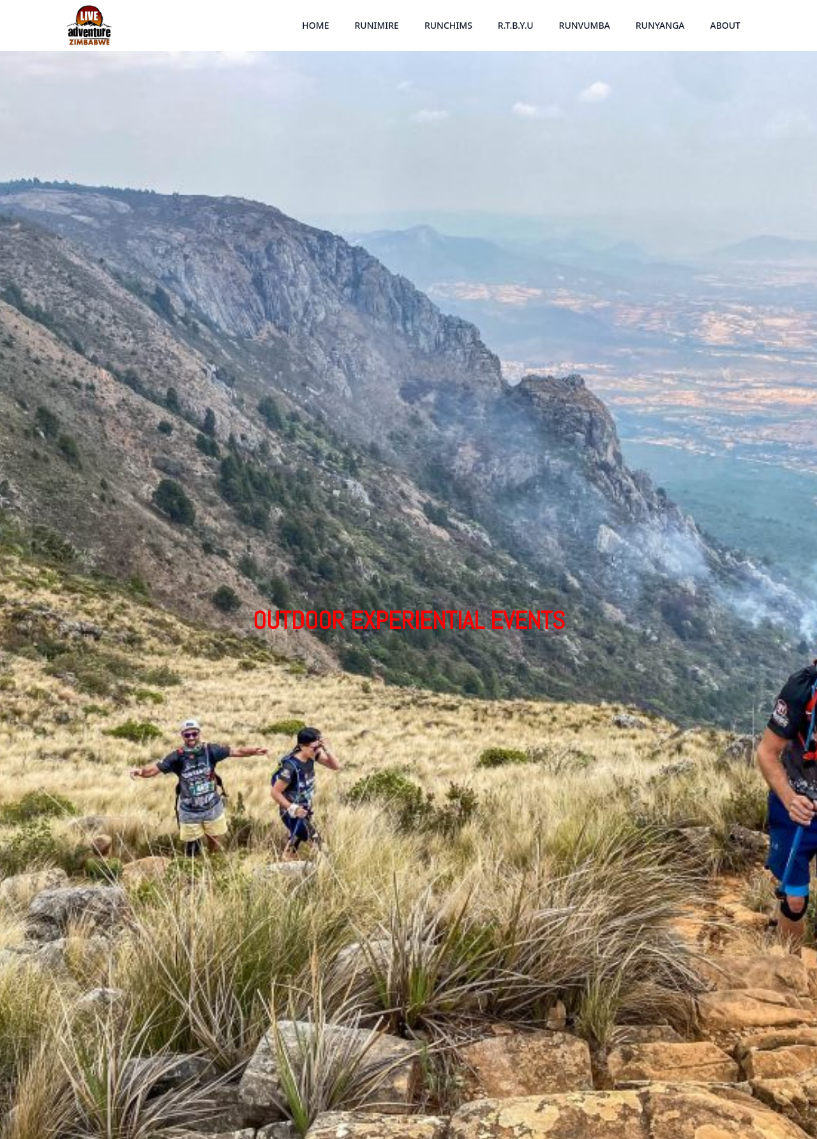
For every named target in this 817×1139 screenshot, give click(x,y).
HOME (315, 25)
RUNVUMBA (584, 25)
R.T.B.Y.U (516, 25)
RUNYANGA (660, 25)
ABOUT (725, 25)
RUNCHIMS (448, 25)
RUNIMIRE (376, 25)
